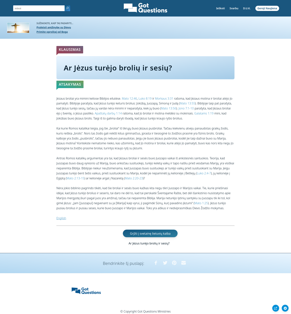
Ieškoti (220, 8)
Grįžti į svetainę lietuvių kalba (150, 233)
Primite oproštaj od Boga (52, 32)
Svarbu (234, 8)
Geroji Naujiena (267, 8)
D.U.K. (247, 8)
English (61, 218)
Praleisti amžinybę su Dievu (54, 27)
